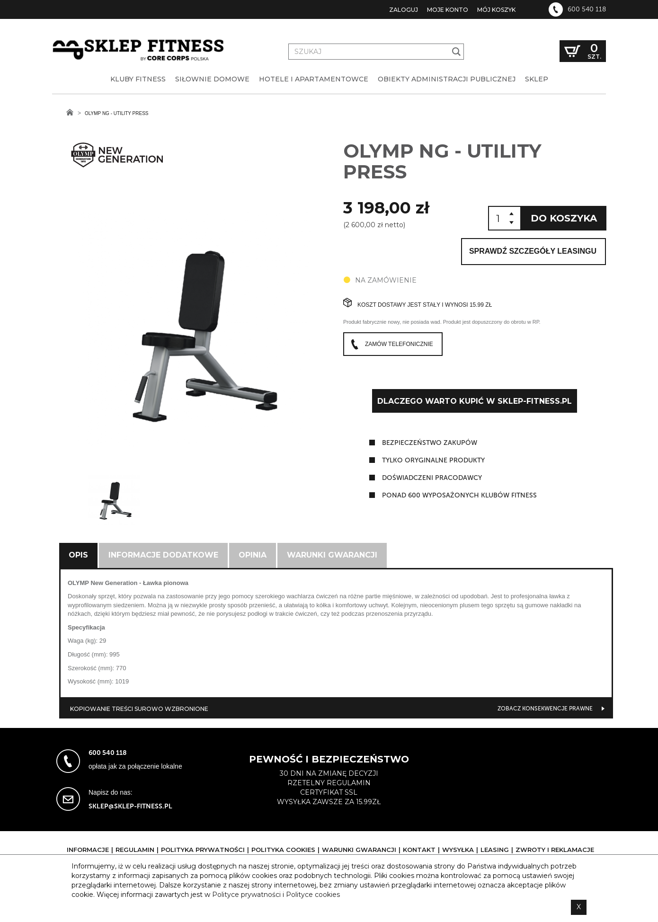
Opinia (253, 554)
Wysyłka (458, 849)
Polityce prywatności (246, 894)
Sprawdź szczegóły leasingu (532, 251)
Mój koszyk (496, 9)
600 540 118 (587, 9)
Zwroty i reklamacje (555, 849)
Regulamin (135, 849)
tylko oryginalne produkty (433, 460)
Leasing (494, 849)
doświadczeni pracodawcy (432, 478)
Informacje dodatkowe (163, 554)
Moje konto (447, 9)
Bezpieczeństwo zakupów (429, 443)
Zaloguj (403, 9)
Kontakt (419, 849)
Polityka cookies (283, 849)
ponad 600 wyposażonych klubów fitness (459, 495)
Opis (78, 554)
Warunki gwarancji (332, 554)
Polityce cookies (313, 894)
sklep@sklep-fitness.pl (130, 806)
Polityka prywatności (203, 849)
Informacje (88, 849)
